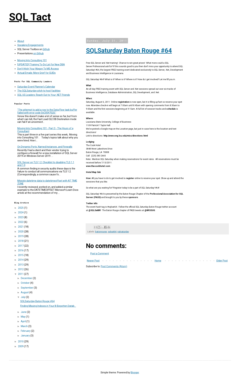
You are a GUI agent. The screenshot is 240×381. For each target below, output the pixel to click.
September (27, 287)
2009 (21, 346)
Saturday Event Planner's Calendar (36, 86)
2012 (21, 269)
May (23, 316)
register (130, 178)
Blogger (135, 372)
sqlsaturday (123, 231)
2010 (21, 341)
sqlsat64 (112, 231)
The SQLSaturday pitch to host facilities (39, 90)
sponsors (133, 197)
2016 (21, 250)
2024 (21, 212)
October (25, 282)
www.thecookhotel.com (98, 166)
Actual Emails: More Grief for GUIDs (36, 72)
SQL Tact (30, 17)
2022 (21, 222)
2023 (21, 217)
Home (158, 260)
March (24, 326)
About (20, 41)
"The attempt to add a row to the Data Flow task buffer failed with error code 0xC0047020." (47, 111)
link (99, 172)
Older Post (222, 260)
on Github (38, 53)
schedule (171, 109)
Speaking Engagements (30, 45)
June (24, 312)
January (25, 335)
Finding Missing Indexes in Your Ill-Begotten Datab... (48, 306)
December (27, 278)
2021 (21, 226)
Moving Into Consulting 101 (32, 60)
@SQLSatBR (94, 210)
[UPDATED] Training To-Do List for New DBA (41, 64)
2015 (21, 255)
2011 (21, 274)
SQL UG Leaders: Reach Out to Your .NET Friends (43, 94)
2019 (21, 236)
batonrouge (101, 231)
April (23, 321)
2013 (21, 264)
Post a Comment (99, 253)
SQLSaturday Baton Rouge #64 (129, 50)
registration (123, 102)
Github (46, 49)
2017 (21, 245)
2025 (21, 207)
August (25, 292)
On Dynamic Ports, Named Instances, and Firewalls (44, 146)
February (26, 330)
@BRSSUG (149, 210)
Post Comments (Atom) (114, 266)
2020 (21, 231)
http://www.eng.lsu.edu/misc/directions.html (126, 136)
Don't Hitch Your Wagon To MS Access (38, 68)
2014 (21, 259)
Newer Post (93, 260)
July (23, 297)
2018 (21, 240)
